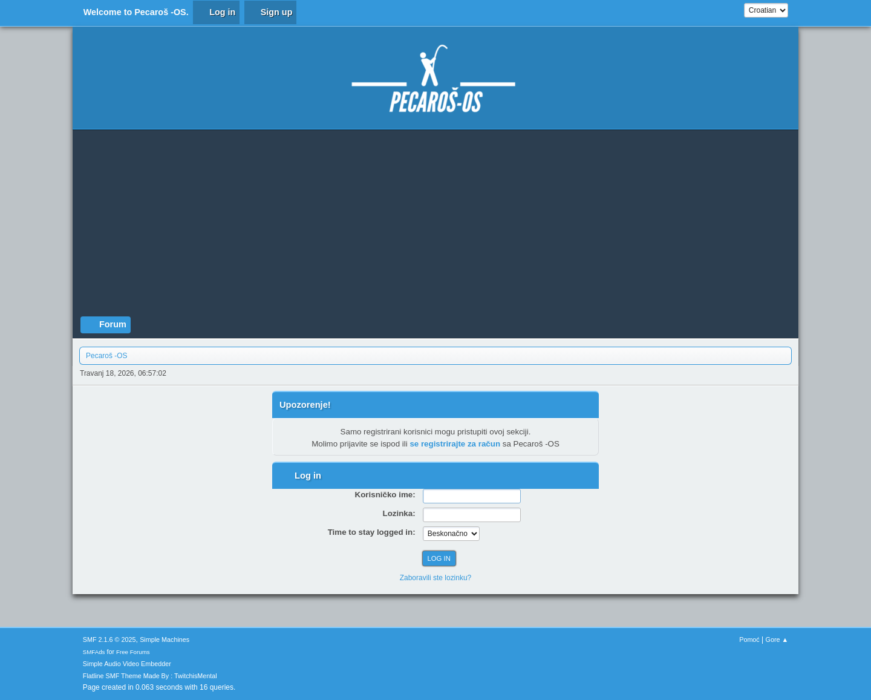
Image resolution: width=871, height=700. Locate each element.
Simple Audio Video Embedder (127, 663)
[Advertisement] (435, 225)
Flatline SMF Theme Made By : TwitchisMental (150, 675)
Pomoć (749, 639)
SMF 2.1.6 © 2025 (109, 639)
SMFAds (94, 652)
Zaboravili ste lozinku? (436, 578)
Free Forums (133, 652)
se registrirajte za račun (454, 443)
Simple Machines (164, 639)
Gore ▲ (777, 639)
